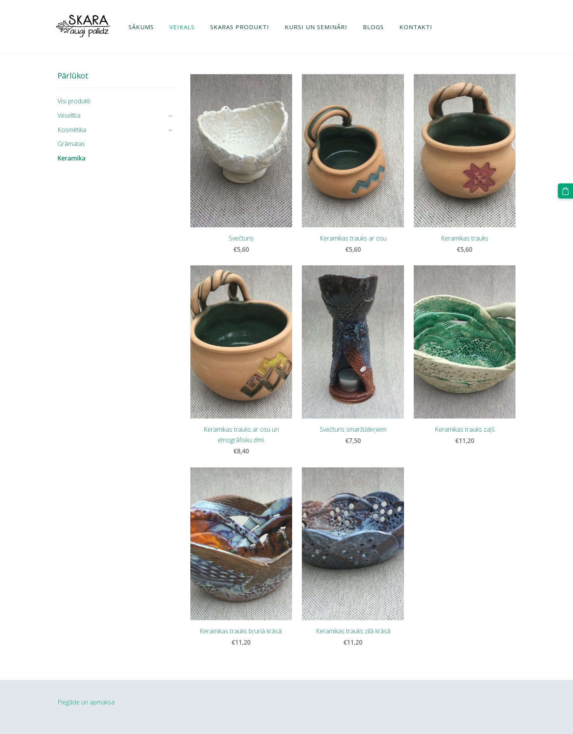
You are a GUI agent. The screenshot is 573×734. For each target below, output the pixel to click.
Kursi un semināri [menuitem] (318, 27)
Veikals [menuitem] (184, 27)
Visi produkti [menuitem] (74, 101)
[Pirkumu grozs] (565, 190)
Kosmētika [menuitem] (71, 130)
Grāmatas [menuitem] (71, 143)
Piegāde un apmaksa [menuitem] (86, 702)
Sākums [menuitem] (143, 27)
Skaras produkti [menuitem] (242, 27)
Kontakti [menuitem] (418, 27)
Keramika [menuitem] (71, 158)
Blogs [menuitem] (375, 27)
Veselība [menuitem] (68, 115)
